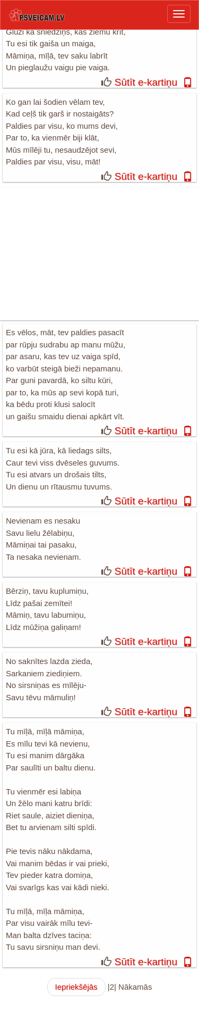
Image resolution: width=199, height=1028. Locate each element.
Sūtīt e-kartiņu (146, 82)
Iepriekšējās (76, 986)
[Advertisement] (99, 253)
